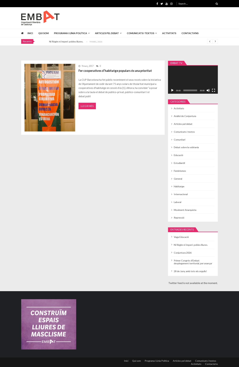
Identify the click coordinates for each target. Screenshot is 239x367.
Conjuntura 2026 (183, 252)
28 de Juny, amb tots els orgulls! (190, 271)
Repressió (179, 217)
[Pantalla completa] (213, 90)
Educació (178, 155)
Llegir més (87, 106)
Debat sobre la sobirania (186, 147)
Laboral (177, 202)
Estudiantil (179, 163)
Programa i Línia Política (70, 33)
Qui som (43, 33)
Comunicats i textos (140, 33)
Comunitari (179, 139)
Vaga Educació (181, 237)
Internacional (181, 194)
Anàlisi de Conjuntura (185, 116)
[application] (193, 80)
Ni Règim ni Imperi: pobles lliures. (66, 41)
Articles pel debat (107, 33)
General (178, 178)
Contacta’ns (190, 33)
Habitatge (179, 186)
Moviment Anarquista (185, 209)
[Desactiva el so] (208, 90)
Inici (30, 33)
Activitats (169, 33)
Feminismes (180, 170)
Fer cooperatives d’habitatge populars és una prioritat (115, 70)
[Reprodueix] (172, 90)
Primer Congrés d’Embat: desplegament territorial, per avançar (193, 262)
